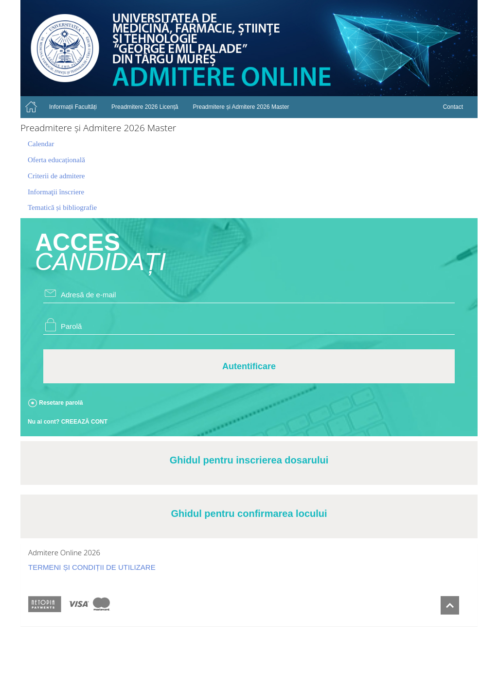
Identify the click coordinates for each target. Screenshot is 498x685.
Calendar (41, 144)
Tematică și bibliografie (62, 207)
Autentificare (249, 366)
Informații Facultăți (73, 106)
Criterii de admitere (56, 176)
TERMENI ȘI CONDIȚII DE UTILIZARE (92, 567)
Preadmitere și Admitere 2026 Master (241, 106)
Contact (453, 106)
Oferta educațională (56, 160)
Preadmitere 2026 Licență (144, 106)
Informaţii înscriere (56, 192)
